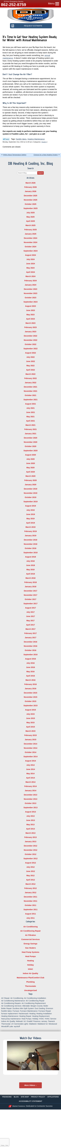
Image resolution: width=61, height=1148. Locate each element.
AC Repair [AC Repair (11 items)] (5, 998)
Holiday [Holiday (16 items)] (35, 1019)
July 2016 (30, 663)
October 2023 (30, 298)
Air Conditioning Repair (30, 931)
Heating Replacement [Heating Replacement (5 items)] (41, 1016)
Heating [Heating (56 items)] (32, 1014)
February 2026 (30, 187)
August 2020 (30, 455)
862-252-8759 (13, 4)
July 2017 (30, 612)
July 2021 (30, 408)
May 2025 (30, 217)
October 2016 (30, 650)
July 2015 (30, 714)
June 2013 (30, 820)
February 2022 (30, 378)
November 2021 (30, 391)
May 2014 (30, 774)
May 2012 (30, 875)
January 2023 (30, 332)
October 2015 (30, 701)
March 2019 (30, 527)
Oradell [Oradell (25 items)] (29, 1021)
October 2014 (30, 752)
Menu (51, 3)
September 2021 (30, 400)
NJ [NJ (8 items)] (25, 1021)
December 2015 (30, 693)
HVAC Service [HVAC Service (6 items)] (50, 1019)
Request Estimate (35, 26)
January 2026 (30, 191)
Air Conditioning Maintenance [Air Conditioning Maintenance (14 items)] (13, 1001)
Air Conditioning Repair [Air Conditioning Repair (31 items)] (35, 1001)
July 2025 (30, 213)
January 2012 (30, 892)
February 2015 (30, 735)
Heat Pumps (30, 956)
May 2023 (30, 315)
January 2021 (30, 434)
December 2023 (30, 289)
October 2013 (30, 803)
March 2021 (30, 425)
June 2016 (30, 667)
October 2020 (30, 446)
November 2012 (30, 850)
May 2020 (30, 468)
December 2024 (30, 238)
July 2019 (30, 510)
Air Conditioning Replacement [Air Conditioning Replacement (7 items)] (34, 1003)
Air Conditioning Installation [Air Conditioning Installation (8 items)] (35, 998)
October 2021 (30, 395)
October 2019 (30, 497)
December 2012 (30, 846)
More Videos (29, 1085)
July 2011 (30, 918)
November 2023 (30, 293)
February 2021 (30, 429)
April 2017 (30, 625)
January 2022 (30, 383)
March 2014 (30, 782)
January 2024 (30, 285)
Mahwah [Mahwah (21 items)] (19, 1021)
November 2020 (30, 442)
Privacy (2, 1145)
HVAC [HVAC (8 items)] (41, 1019)
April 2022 (30, 370)
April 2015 (30, 727)
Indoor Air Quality (30, 973)
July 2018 (30, 561)
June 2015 (30, 718)
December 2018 (30, 540)
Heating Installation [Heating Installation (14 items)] (44, 1014)
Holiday (30, 965)
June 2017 (30, 616)
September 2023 (30, 302)
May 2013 (30, 824)
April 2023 (30, 319)
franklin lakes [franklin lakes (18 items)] (6, 1011)
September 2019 (30, 502)
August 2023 (30, 306)
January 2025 (30, 234)
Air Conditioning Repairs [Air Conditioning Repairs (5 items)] (11, 1003)
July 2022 (30, 357)
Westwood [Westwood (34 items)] (53, 1024)
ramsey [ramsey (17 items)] (44, 1021)
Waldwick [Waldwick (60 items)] (33, 1024)
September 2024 (30, 251)
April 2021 (30, 421)
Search (40, 173)
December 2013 (30, 795)
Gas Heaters (30, 948)
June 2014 (30, 769)
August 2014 (30, 761)
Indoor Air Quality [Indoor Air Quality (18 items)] (8, 1021)
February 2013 (30, 837)
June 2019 (30, 514)
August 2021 (30, 404)
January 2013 (30, 841)
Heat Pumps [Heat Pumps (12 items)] (27, 1019)
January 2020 (30, 485)
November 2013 (30, 799)
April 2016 (30, 676)
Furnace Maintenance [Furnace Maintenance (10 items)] (29, 1011)
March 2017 (30, 629)
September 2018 (30, 553)
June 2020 (30, 463)
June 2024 (30, 264)
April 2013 (30, 829)
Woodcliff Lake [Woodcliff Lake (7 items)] (7, 1026)
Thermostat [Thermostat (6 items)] (5, 1024)
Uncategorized (30, 990)
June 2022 (30, 361)
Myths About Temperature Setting (14, 155)
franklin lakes (21, 139)
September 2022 (30, 349)
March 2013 (30, 833)
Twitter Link (6, 139)
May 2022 (30, 366)
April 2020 (30, 472)
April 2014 (30, 778)
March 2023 (30, 323)
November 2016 (30, 646)
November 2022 (30, 340)
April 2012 (30, 880)
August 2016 (30, 659)
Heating (44, 142)
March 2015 (30, 731)
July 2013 (30, 816)
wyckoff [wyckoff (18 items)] (17, 1026)
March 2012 (30, 884)
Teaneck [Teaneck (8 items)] (51, 1021)
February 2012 (30, 888)
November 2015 (30, 697)
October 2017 (30, 599)
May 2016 (30, 672)
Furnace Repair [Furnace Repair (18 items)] (44, 1011)
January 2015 (30, 740)
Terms (6, 1145)
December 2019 (30, 489)
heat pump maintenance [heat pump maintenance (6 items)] (11, 1019)
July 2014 (30, 765)
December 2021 (30, 387)
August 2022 (30, 353)
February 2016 (30, 684)
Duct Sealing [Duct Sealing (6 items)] (40, 1008)
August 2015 (30, 710)
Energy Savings (30, 944)
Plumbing (30, 982)
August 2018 (30, 557)
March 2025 (30, 225)
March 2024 (30, 276)
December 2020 (30, 438)
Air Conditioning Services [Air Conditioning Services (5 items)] (11, 1006)
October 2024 (30, 247)
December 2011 (30, 897)
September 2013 (30, 807)
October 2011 (30, 905)
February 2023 (30, 327)
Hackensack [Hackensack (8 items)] (23, 1014)
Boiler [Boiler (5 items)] (45, 1006)
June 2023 (30, 310)
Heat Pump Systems (30, 952)
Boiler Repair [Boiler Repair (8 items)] (6, 1008)
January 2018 (30, 587)
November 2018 (30, 544)
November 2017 (30, 595)
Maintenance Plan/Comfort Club (30, 978)
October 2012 (30, 854)
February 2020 (30, 480)
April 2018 (30, 574)
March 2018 (30, 578)
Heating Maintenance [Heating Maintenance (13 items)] (9, 1016)
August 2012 (30, 863)
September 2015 (30, 706)
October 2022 (30, 344)
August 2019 (30, 506)
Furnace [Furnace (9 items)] (16, 1011)
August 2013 (30, 812)
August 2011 (30, 914)
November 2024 (30, 242)
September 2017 (30, 604)
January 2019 (30, 536)
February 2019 (30, 531)
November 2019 (30, 493)
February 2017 (30, 633)
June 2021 (30, 412)
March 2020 (30, 476)
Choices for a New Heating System (46, 155)
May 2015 (30, 723)
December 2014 (30, 744)
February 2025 (30, 230)
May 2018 (30, 570)
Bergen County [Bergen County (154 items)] (36, 1006)
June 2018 (30, 565)
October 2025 (30, 204)
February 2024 (30, 281)
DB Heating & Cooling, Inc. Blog (30, 163)
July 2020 (30, 459)
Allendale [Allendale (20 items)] (26, 1006)
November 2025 (30, 200)
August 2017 (30, 608)
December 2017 (30, 591)
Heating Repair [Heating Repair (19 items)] (25, 1016)
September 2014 (30, 757)
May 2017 (30, 621)
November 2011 (30, 901)
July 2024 (30, 259)
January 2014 (30, 790)
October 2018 (30, 548)
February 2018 (30, 582)
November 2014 (30, 748)
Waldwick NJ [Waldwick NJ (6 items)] (42, 1024)
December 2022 (30, 336)
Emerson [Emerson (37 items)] (49, 1008)
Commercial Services (30, 939)
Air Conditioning (30, 927)
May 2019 (30, 519)
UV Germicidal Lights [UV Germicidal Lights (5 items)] (19, 1024)
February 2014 (30, 786)
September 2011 (30, 909)
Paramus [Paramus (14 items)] (36, 1021)
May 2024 (30, 268)
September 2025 (30, 208)
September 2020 (30, 451)
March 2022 (30, 374)
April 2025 (30, 221)
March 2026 (30, 183)
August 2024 (30, 255)
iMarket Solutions (18, 1106)
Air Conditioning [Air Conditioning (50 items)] (16, 998)
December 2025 (30, 196)
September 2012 (30, 858)
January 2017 (30, 638)
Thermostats (30, 986)
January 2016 (30, 689)
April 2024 (30, 272)
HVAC (30, 969)
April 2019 (30, 523)
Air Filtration (30, 935)
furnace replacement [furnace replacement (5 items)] (9, 1014)
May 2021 (30, 417)
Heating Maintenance (36, 139)
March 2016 (30, 680)
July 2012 (30, 867)
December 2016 (30, 642)
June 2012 (30, 871)
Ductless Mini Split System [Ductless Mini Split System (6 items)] (23, 1008)
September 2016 (30, 655)
